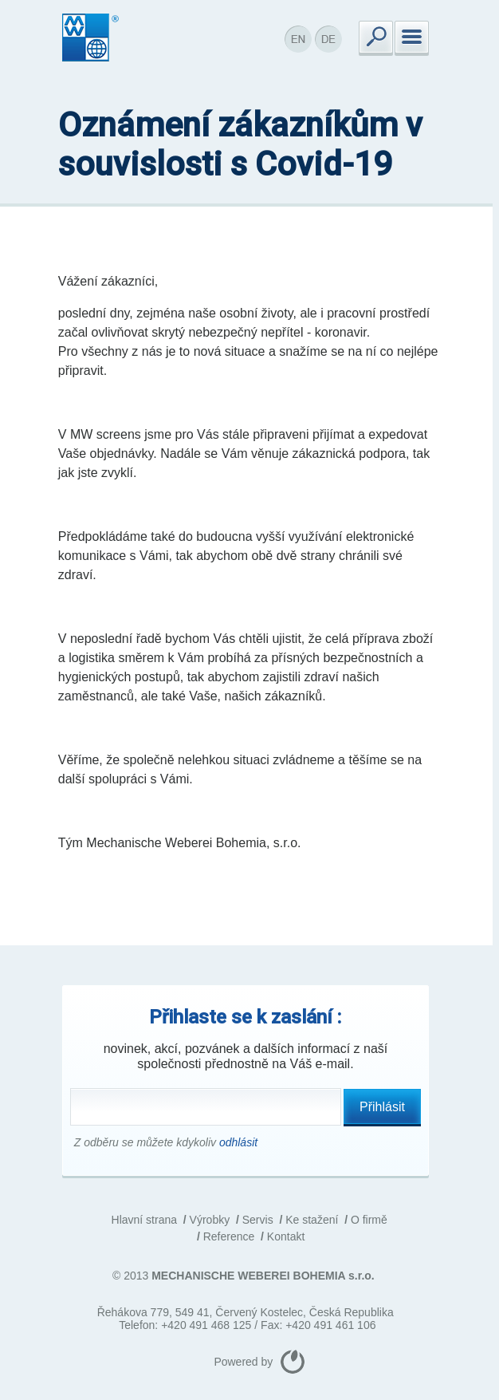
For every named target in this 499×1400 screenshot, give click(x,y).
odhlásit (238, 1142)
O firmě (369, 1219)
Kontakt (286, 1236)
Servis (257, 1219)
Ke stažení (311, 1219)
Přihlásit (382, 1107)
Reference (229, 1236)
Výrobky (210, 1219)
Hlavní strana (144, 1219)
